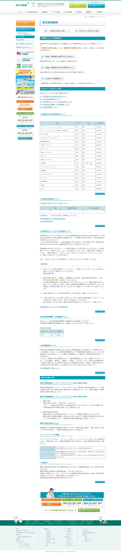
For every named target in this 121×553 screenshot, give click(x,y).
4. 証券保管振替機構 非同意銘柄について (55, 104)
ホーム (21, 12)
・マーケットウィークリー (23, 547)
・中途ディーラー (88, 539)
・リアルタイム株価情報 (22, 545)
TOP (86, 16)
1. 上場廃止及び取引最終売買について (54, 96)
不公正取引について (61, 523)
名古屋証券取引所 (47, 221)
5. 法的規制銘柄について (49, 107)
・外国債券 (47, 536)
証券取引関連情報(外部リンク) (90, 532)
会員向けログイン (93, 16)
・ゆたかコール (69, 534)
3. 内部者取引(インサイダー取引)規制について (56, 102)
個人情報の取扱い (59, 521)
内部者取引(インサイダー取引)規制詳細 (54, 307)
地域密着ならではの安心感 (22, 530)
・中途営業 (86, 541)
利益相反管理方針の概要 (87, 521)
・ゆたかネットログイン (22, 543)
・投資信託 (47, 541)
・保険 (46, 545)
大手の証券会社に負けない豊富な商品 (25, 532)
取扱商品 (45, 12)
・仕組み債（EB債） (50, 539)
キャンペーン (86, 528)
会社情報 (81, 12)
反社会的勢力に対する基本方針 (76, 523)
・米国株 (46, 532)
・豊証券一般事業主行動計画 (24, 536)
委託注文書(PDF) (49, 273)
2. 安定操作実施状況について (51, 99)
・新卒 (85, 536)
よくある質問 (69, 12)
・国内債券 (47, 534)
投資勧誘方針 (47, 521)
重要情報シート (91, 523)
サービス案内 (56, 12)
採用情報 (100, 12)
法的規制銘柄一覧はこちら (50, 368)
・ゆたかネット (69, 532)
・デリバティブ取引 (49, 543)
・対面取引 (68, 530)
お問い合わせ (86, 530)
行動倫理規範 (50, 523)
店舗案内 (91, 12)
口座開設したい (68, 536)
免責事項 (27, 521)
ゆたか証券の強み (32, 12)
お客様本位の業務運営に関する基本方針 (35, 523)
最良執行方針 (37, 521)
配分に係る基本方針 (72, 521)
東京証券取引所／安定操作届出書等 (53, 218)
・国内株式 (47, 530)
